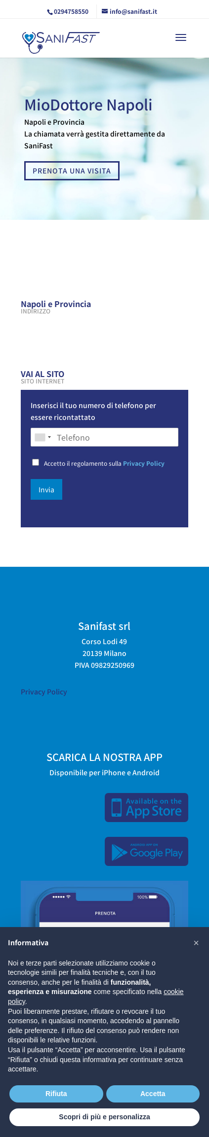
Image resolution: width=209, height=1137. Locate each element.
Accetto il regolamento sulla (104, 463)
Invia (46, 489)
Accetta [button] (153, 1094)
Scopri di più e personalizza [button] (104, 1117)
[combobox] (42, 437)
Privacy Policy (144, 463)
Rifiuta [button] (56, 1094)
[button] (196, 943)
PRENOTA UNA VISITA (72, 170)
